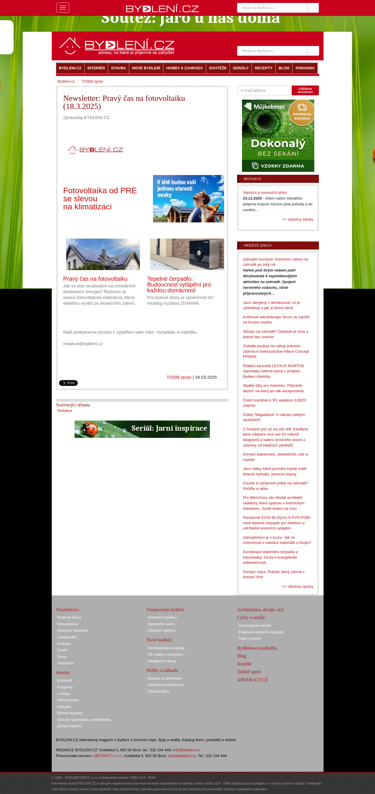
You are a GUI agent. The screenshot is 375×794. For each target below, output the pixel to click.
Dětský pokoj (68, 700)
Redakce (65, 410)
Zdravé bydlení (69, 726)
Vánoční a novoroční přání (265, 192)
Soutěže (244, 663)
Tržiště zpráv (179, 377)
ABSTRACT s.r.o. (107, 756)
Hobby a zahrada (162, 670)
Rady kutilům (158, 691)
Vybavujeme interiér (254, 625)
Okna (61, 656)
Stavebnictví (67, 609)
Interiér (63, 672)
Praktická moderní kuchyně (261, 632)
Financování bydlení (165, 609)
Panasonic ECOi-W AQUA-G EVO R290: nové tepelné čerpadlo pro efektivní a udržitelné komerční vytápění (277, 522)
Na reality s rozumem (165, 654)
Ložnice (63, 693)
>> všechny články (297, 219)
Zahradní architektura (166, 685)
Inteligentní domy (162, 661)
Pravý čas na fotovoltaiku (95, 279)
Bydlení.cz (66, 81)
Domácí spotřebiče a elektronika (84, 719)
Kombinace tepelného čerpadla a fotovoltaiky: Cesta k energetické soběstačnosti (270, 557)
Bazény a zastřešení (165, 678)
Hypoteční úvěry (161, 624)
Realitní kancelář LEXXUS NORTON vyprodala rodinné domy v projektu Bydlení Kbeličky (273, 371)
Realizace (65, 663)
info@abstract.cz (182, 756)
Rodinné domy (69, 617)
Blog (241, 655)
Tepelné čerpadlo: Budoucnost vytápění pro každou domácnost (179, 284)
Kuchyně (64, 680)
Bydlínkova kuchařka (257, 648)
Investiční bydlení (162, 617)
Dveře (62, 650)
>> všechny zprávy (297, 586)
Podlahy (64, 643)
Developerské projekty (166, 648)
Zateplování (67, 637)
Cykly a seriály (251, 617)
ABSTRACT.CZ (252, 679)
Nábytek (64, 706)
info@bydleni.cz (186, 750)
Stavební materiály (72, 630)
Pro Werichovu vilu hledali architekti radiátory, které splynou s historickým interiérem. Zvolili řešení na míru (273, 502)
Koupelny (65, 687)
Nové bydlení (159, 639)
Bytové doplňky (70, 713)
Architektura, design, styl (260, 609)
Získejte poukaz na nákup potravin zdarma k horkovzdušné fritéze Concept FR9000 (276, 351)
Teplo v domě (249, 638)
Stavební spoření (162, 630)
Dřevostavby (67, 624)
